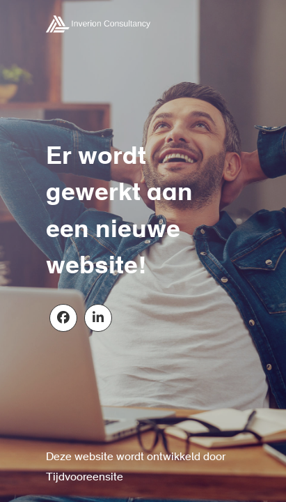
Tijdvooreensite (84, 477)
